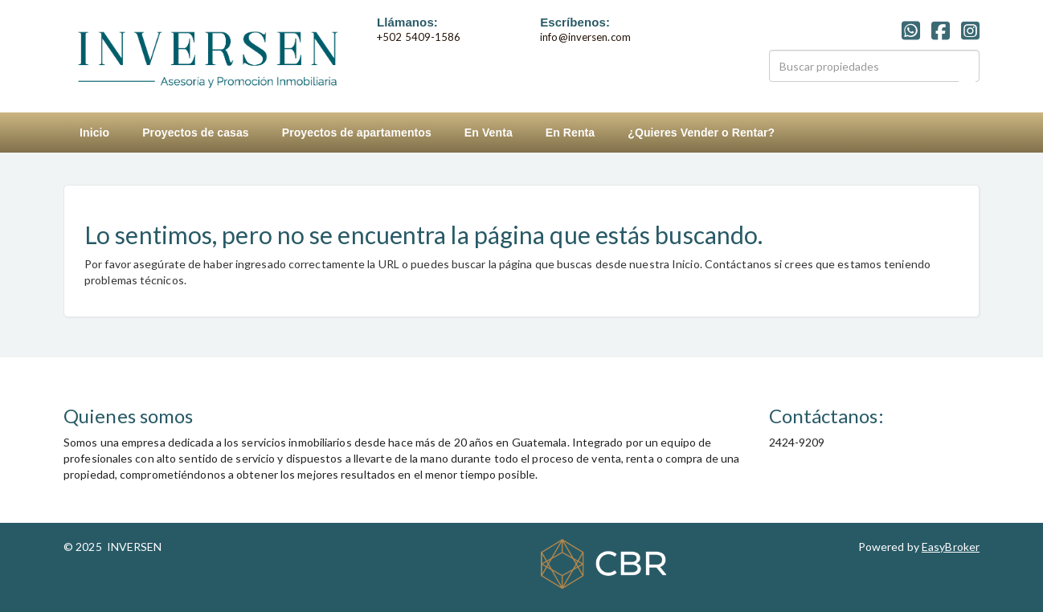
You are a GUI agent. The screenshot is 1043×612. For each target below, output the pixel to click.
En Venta (488, 132)
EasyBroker (951, 546)
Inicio (94, 132)
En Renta (570, 132)
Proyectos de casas (195, 132)
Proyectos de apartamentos (357, 132)
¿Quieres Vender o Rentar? (701, 132)
